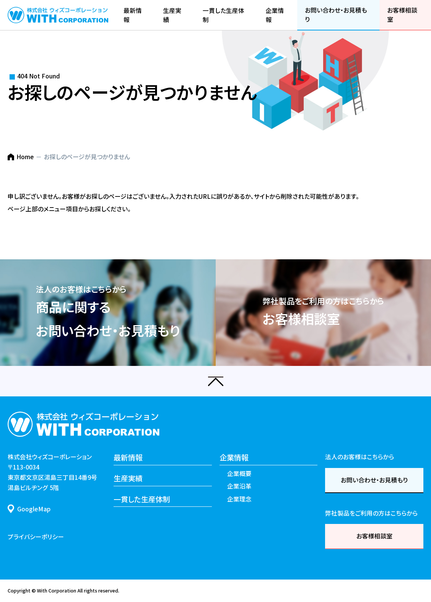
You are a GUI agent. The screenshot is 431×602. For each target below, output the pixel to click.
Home (25, 156)
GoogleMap (34, 509)
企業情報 (234, 457)
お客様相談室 (374, 536)
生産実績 (128, 478)
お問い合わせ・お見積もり (374, 480)
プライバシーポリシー (36, 536)
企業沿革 (239, 486)
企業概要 (239, 473)
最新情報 (128, 457)
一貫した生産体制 (142, 499)
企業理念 (239, 499)
